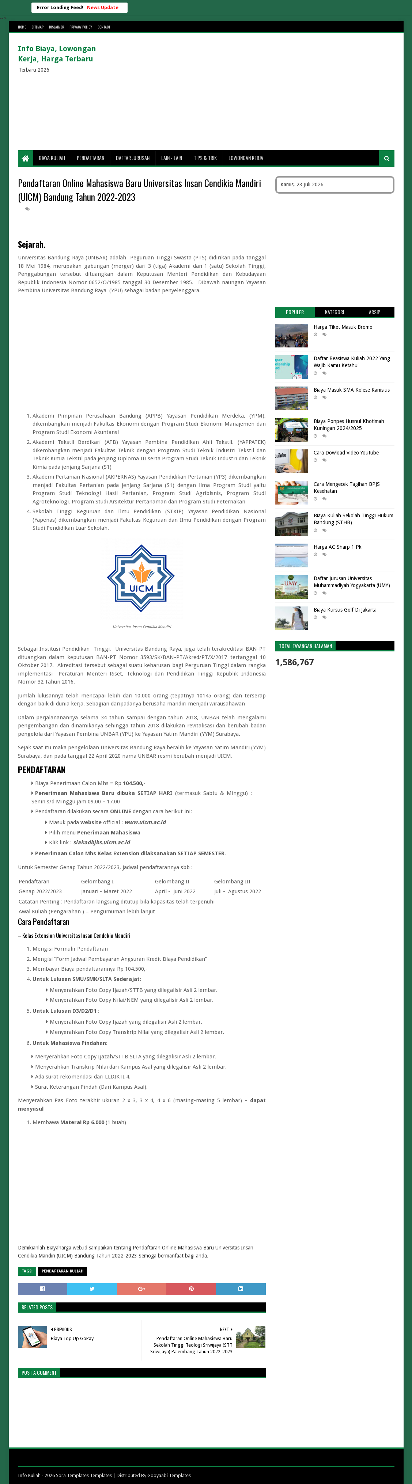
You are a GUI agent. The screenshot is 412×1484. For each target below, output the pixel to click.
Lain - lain (171, 157)
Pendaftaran (90, 157)
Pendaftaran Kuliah (62, 1271)
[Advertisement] (261, 92)
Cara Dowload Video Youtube (346, 453)
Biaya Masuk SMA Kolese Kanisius (352, 390)
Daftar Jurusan (133, 157)
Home (22, 27)
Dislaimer (56, 27)
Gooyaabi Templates (169, 1475)
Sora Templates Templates (84, 1475)
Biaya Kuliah (52, 157)
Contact (104, 27)
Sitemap (37, 27)
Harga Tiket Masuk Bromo (343, 327)
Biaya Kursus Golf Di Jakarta (345, 610)
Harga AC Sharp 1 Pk (338, 547)
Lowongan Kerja (245, 157)
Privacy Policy (80, 27)
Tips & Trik (205, 157)
